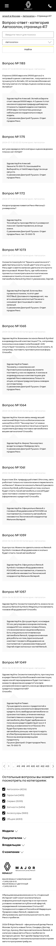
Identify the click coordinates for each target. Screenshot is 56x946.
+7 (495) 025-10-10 (9, 881)
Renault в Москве (10, 16)
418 (23, 766)
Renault (19, 924)
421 (37, 766)
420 (32, 766)
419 (27, 766)
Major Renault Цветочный (15, 884)
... (13, 766)
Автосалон (29, 16)
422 (42, 766)
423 (47, 766)
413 (18, 766)
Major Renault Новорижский (16, 879)
